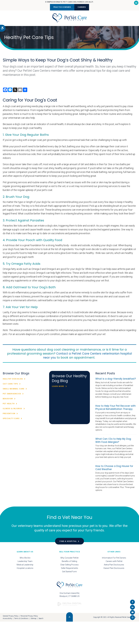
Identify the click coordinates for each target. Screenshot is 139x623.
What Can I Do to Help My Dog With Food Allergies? (113, 441)
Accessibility (7, 620)
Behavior (8, 400)
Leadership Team (25, 562)
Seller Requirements (69, 569)
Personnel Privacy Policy (29, 617)
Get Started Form (69, 573)
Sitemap (33, 620)
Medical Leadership (25, 566)
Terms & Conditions (21, 620)
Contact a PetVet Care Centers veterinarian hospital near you (82, 357)
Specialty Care (11, 420)
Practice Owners (60, 7)
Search (41, 620)
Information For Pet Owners (114, 559)
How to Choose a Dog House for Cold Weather (114, 469)
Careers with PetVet (114, 562)
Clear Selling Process (69, 566)
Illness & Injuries (12, 410)
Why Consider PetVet (69, 559)
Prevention (9, 415)
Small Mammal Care (13, 390)
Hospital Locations (25, 569)
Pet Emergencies (12, 395)
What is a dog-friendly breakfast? (115, 380)
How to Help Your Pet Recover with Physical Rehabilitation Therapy (115, 408)
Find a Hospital (68, 542)
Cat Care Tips (10, 385)
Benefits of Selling (69, 562)
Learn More (58, 387)
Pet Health (9, 405)
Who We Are (25, 559)
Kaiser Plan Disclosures (114, 569)
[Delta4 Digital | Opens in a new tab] (69, 604)
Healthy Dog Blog (13, 380)
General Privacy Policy (10, 617)
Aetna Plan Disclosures (114, 566)
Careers (83, 7)
